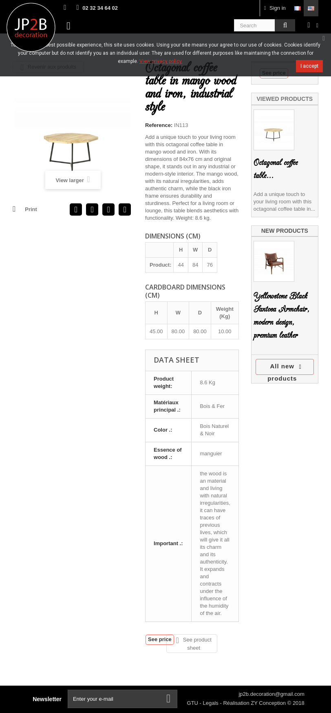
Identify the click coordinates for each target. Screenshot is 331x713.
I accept (309, 66)
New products (284, 230)
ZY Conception (269, 703)
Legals (211, 703)
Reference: (158, 125)
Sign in (275, 8)
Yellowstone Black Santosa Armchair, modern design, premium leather (281, 316)
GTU (193, 703)
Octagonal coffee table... (276, 169)
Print (31, 209)
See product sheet (193, 643)
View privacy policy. (161, 61)
